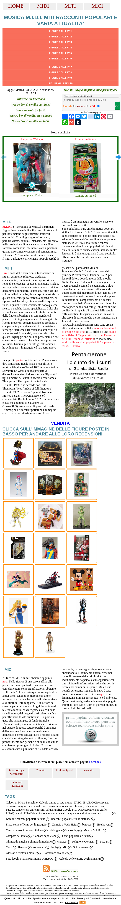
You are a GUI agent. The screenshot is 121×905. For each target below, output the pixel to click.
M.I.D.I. (7, 226)
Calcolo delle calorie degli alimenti (79, 858)
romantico (39, 847)
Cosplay (73, 830)
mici (5, 681)
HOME (16, 6)
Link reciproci (64, 770)
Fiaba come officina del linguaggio (26, 824)
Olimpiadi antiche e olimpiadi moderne (29, 841)
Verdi (9, 847)
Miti (65, 847)
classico (62, 841)
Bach (54, 847)
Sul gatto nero (81, 847)
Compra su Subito (85, 139)
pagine (20, 360)
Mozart (104, 841)
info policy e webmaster (17, 772)
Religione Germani (83, 841)
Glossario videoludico (55, 853)
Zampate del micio (17, 836)
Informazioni (71, 902)
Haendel (23, 847)
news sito (88, 770)
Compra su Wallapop (32, 139)
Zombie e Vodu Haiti (64, 824)
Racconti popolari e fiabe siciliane (71, 819)
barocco (87, 824)
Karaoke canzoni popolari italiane (25, 819)
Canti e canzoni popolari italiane (25, 830)
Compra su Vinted (31, 195)
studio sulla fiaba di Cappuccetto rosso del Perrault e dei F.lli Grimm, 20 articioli (89, 335)
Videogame (56, 830)
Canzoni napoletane (44, 836)
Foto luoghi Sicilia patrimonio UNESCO (29, 858)
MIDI (43, 6)
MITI (70, 6)
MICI (97, 6)
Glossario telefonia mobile (21, 853)
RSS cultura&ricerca (64, 871)
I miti (5, 273)
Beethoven (103, 824)
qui (102, 694)
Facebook (95, 762)
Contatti (41, 770)
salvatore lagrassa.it (17, 783)
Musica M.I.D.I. (93, 830)
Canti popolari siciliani (75, 836)
